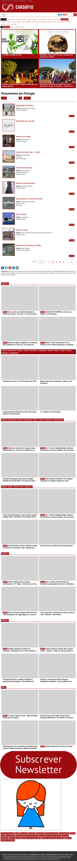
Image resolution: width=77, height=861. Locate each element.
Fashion (5, 620)
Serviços (65, 836)
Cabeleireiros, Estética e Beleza (50, 836)
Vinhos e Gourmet (46, 420)
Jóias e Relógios (14, 838)
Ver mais (71, 116)
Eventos (5, 284)
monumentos (64, 19)
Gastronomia (58, 420)
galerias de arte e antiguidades (55, 22)
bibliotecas (57, 19)
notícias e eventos (20, 27)
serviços (3, 24)
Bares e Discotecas (26, 420)
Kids (4, 687)
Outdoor (5, 553)
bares (8, 24)
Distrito (27, 98)
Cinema (50, 350)
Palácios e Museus (51, 833)
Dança (63, 350)
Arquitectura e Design (15, 350)
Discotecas (23, 833)
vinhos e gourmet (32, 19)
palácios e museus (6, 22)
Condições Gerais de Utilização (36, 854)
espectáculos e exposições (39, 22)
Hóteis (10, 487)
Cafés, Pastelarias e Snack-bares (27, 836)
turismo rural (42, 19)
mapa (12, 27)
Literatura (5, 353)
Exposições (14, 353)
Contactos (4, 854)
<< (41, 261)
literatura (68, 22)
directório (6, 27)
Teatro (57, 350)
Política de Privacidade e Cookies (17, 854)
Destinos (28, 487)
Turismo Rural (19, 487)
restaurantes (11, 19)
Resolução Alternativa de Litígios (55, 854)
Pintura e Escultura (31, 350)
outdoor (50, 19)
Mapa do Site (69, 854)
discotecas (14, 24)
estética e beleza (16, 22)
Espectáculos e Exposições (31, 838)
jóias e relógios (26, 22)
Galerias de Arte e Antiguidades (52, 838)
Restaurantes (13, 420)
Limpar (4, 98)
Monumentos (64, 833)
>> (71, 261)
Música (69, 350)
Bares (17, 833)
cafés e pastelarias (21, 19)
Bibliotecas (40, 833)
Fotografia (43, 350)
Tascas (36, 420)
